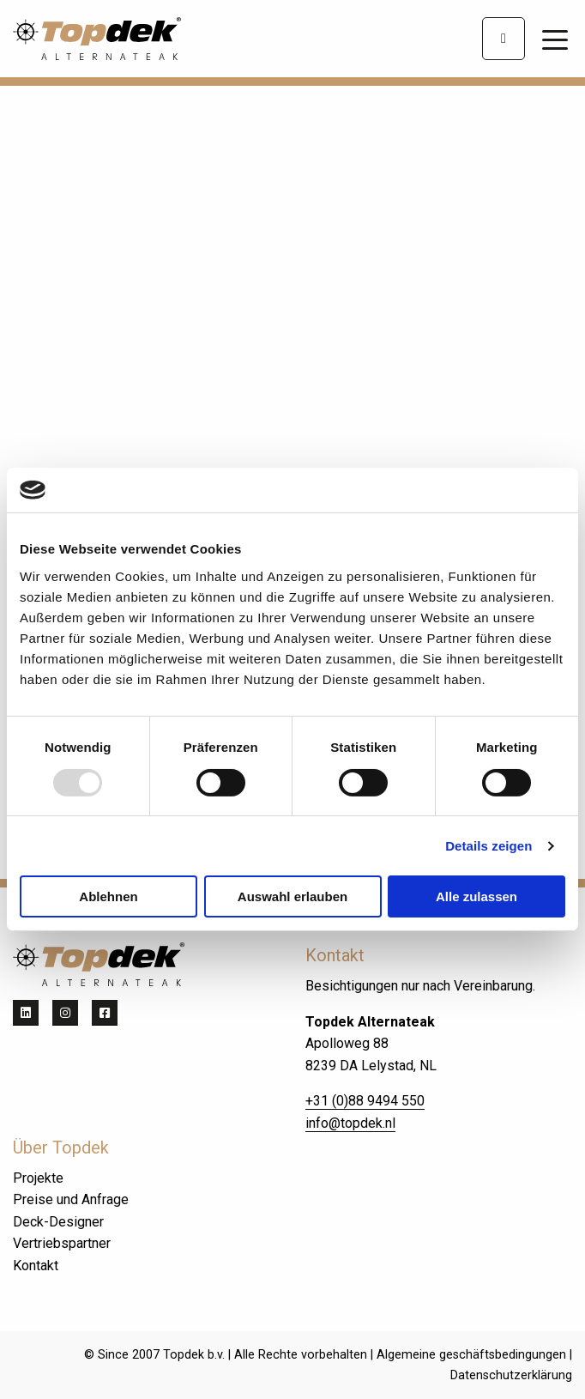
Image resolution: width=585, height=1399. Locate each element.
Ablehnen (108, 896)
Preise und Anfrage (71, 1199)
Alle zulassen (476, 896)
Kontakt (35, 1265)
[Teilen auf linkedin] (26, 1013)
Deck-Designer (58, 1222)
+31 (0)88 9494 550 (365, 1101)
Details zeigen (488, 846)
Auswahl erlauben (292, 896)
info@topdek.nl (350, 1123)
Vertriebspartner (62, 1243)
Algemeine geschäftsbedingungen (471, 1355)
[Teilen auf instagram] (65, 1013)
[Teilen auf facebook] (105, 1013)
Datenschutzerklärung (511, 1375)
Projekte (38, 1178)
